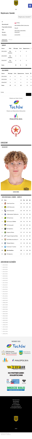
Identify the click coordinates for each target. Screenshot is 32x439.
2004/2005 (5, 311)
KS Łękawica (8, 254)
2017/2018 (5, 282)
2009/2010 (5, 300)
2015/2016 (5, 287)
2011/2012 (5, 296)
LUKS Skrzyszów (9, 207)
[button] (30, 6)
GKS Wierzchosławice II (11, 239)
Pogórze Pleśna (9, 232)
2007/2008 (5, 304)
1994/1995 (5, 333)
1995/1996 (5, 331)
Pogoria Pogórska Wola (11, 236)
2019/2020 (5, 278)
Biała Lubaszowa (25, 25)
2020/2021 (5, 276)
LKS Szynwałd (8, 225)
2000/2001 (5, 320)
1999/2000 (5, 322)
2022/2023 (5, 271)
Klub (5, 200)
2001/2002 (5, 318)
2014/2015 (5, 289)
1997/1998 (5, 327)
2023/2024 (5, 269)
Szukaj (2, 92)
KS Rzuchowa (8, 217)
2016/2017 (5, 285)
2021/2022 (5, 273)
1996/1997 (5, 329)
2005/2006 (5, 309)
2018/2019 (5, 280)
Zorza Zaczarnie (9, 210)
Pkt (24, 200)
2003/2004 (5, 313)
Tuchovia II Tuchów (10, 246)
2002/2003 (5, 315)
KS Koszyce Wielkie (10, 221)
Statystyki (4, 39)
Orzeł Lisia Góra (9, 203)
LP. (2, 200)
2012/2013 (5, 293)
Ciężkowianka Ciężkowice (11, 214)
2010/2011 (5, 298)
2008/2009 (5, 302)
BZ (27, 200)
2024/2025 (5, 267)
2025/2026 (5, 265)
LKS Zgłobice (8, 228)
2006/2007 (5, 307)
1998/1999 (5, 324)
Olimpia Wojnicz (9, 243)
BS (29, 200)
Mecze (10, 39)
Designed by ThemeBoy (6, 434)
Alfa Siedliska (18, 25)
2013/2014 (5, 291)
